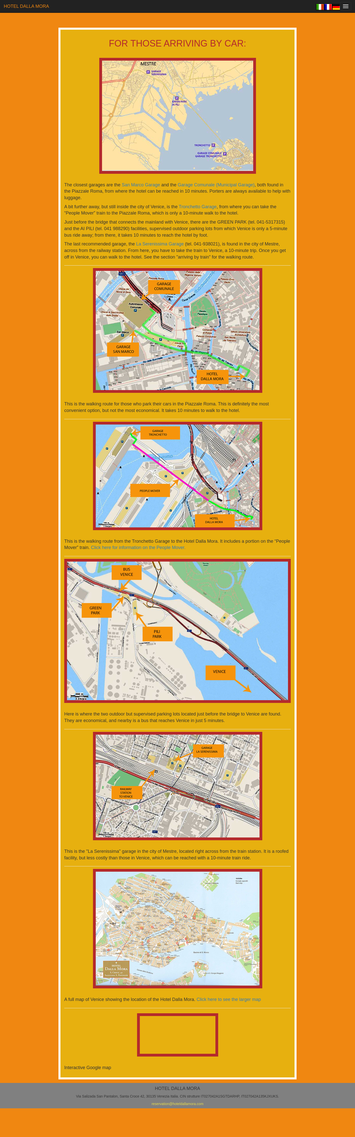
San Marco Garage (141, 184)
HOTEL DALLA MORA (26, 6)
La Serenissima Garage (160, 243)
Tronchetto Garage (198, 206)
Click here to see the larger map (229, 999)
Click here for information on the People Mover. (138, 547)
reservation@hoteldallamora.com (178, 1104)
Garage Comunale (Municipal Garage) (216, 184)
